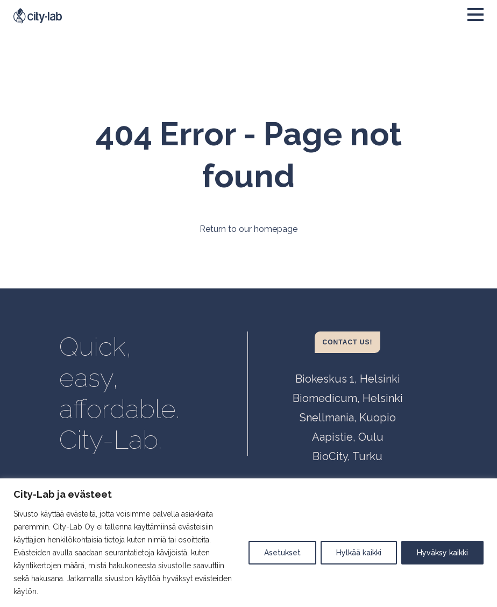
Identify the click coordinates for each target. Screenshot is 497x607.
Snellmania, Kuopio (348, 417)
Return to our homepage (248, 229)
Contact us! (348, 342)
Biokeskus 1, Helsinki (347, 378)
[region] (248, 542)
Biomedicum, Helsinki (348, 398)
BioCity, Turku (347, 456)
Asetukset (282, 552)
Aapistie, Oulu (348, 436)
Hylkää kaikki (358, 552)
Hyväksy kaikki (442, 552)
